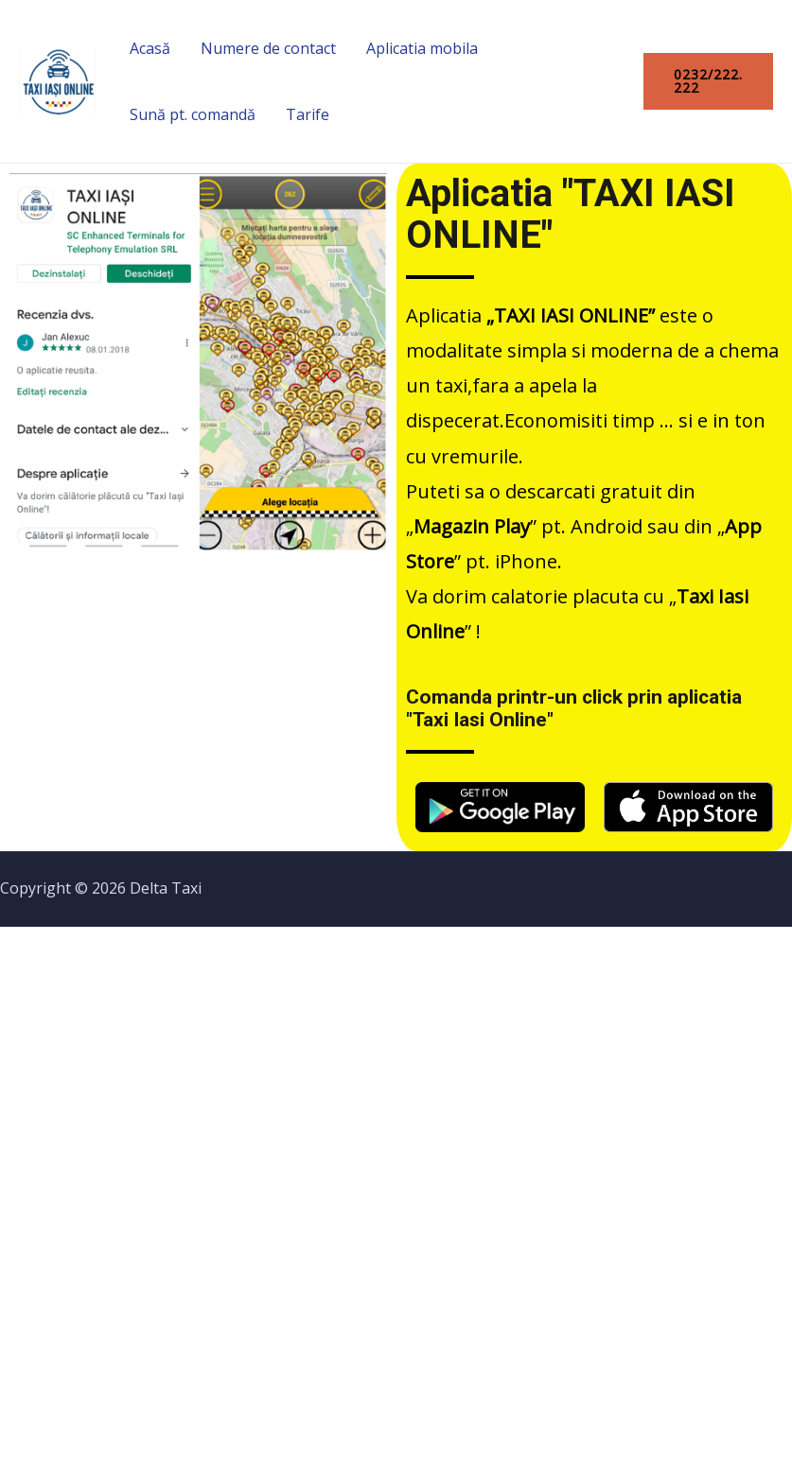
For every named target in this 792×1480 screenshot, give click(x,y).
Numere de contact (268, 48)
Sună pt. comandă (192, 114)
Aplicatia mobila (422, 48)
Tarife (307, 114)
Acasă (150, 48)
